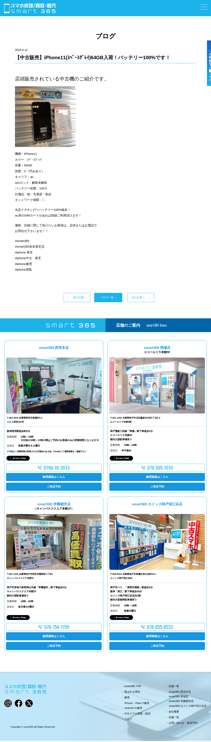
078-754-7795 (56, 627)
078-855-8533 (160, 627)
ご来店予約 (54, 488)
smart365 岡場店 (178, 697)
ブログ (128, 720)
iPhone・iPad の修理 (136, 704)
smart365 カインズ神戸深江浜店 (188, 706)
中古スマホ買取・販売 (137, 714)
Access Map (19, 459)
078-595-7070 (160, 468)
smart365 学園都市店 (181, 702)
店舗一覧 (174, 687)
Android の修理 (133, 708)
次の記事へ (146, 298)
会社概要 (174, 712)
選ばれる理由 (132, 692)
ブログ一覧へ (105, 298)
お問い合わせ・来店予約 (183, 723)
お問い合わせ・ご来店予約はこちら (206, 71)
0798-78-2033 (57, 468)
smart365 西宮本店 (180, 692)
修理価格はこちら (53, 478)
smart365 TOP (132, 687)
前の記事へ (65, 298)
